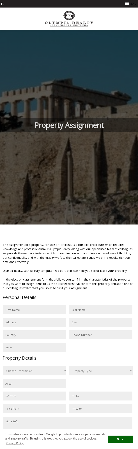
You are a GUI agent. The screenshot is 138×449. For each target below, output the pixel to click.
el (2, 4)
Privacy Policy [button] (15, 443)
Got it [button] (120, 439)
